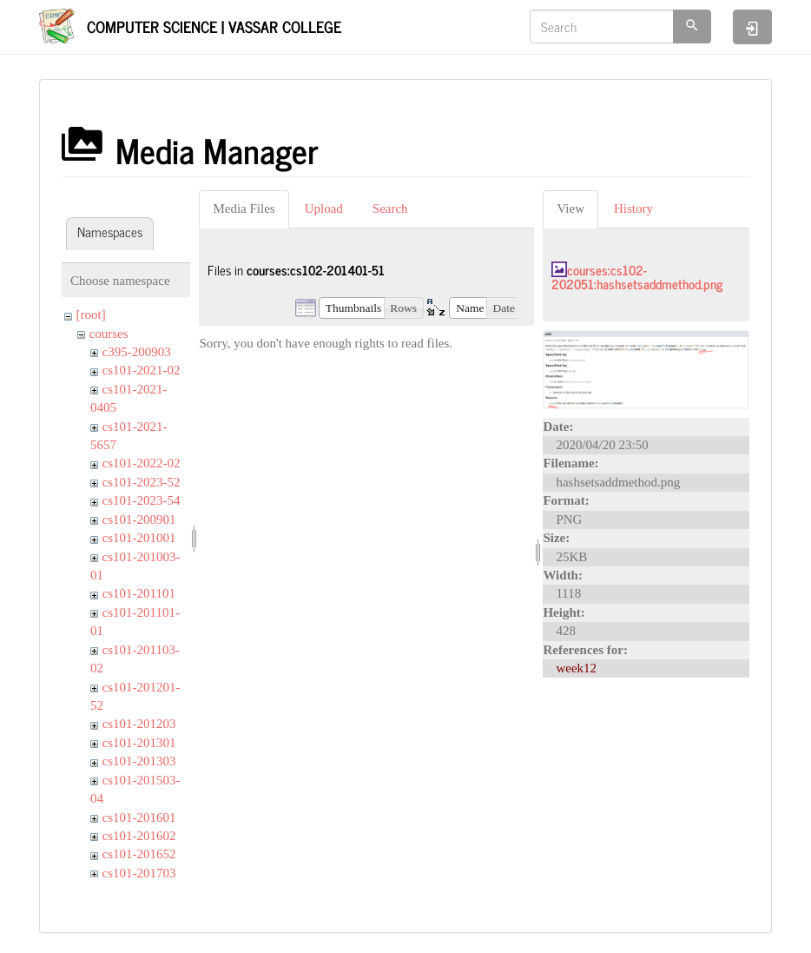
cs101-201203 (139, 724)
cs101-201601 (139, 817)
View (570, 208)
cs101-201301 (139, 743)
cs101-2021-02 (141, 370)
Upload (324, 208)
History (633, 208)
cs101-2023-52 (141, 482)
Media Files (243, 208)
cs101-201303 (139, 761)
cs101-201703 (139, 873)
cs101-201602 (139, 836)
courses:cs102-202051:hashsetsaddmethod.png (636, 277)
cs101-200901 (139, 519)
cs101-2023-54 (141, 500)
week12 (576, 668)
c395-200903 (136, 352)
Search (390, 208)
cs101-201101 (138, 593)
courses (109, 334)
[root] (91, 314)
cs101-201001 (139, 538)
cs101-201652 (139, 854)
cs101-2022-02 (141, 463)
